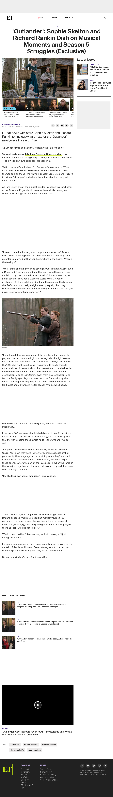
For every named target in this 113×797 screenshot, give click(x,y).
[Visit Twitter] (88, 766)
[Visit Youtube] (99, 766)
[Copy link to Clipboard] (71, 126)
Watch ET (69, 18)
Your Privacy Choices (49, 780)
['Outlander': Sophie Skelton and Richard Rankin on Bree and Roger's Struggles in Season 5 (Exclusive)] (13, 108)
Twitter (24, 774)
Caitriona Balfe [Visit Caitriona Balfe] (17, 750)
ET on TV (25, 780)
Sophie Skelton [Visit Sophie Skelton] (31, 745)
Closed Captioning (48, 774)
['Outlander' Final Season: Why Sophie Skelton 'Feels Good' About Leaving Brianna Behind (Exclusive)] (58, 108)
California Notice (47, 777)
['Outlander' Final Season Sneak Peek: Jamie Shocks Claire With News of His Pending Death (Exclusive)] (36, 108)
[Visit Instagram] (94, 766)
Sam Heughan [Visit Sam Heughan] (34, 750)
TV (56, 26)
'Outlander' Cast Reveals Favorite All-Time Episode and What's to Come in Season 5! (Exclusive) (37, 733)
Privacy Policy (46, 772)
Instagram (25, 772)
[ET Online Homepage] (10, 18)
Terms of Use (45, 769)
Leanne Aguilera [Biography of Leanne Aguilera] (12, 124)
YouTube (24, 777)
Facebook (25, 769)
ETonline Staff (27, 785)
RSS (23, 788)
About (23, 782)
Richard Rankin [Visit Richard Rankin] (49, 745)
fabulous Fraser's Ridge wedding (43, 154)
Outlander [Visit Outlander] (15, 745)
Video (54, 18)
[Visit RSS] (105, 766)
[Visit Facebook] (82, 766)
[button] (37, 705)
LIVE (42, 18)
